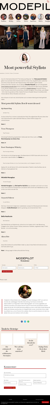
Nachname (20, 265)
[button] (22, 322)
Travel (26, 18)
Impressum (25, 399)
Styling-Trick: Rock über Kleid (43, 349)
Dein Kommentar (7, 372)
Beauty (11, 18)
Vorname (3, 265)
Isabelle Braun (2, 73)
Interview (33, 18)
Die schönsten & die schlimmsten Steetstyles (6, 351)
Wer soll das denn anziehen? (19, 349)
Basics (41, 18)
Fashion (4, 18)
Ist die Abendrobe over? (31, 343)
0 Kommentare (16, 73)
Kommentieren (10, 387)
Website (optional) (37, 380)
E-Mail (35, 265)
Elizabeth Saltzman (31, 88)
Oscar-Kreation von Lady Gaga (8, 86)
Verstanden (45, 402)
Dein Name (6, 380)
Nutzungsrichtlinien (40, 399)
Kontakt (10, 399)
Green (18, 18)
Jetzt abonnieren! (7, 271)
